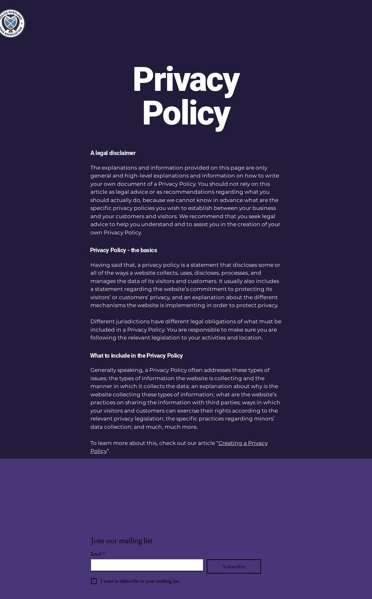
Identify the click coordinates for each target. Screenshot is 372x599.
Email (98, 554)
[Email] (145, 565)
